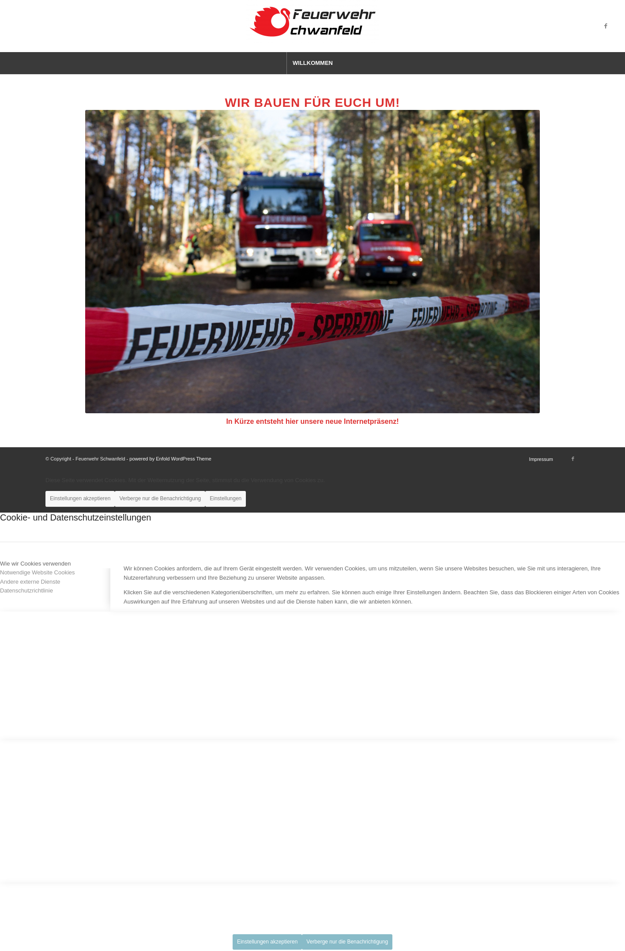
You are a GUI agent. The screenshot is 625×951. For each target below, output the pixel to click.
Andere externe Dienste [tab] (30, 581)
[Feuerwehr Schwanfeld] (312, 26)
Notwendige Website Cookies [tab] (37, 572)
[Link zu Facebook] (606, 26)
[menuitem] (312, 63)
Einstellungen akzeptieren (80, 498)
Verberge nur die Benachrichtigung (160, 498)
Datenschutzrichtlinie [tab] (26, 590)
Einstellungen (225, 498)
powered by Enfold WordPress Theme (170, 458)
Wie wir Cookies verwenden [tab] (35, 563)
